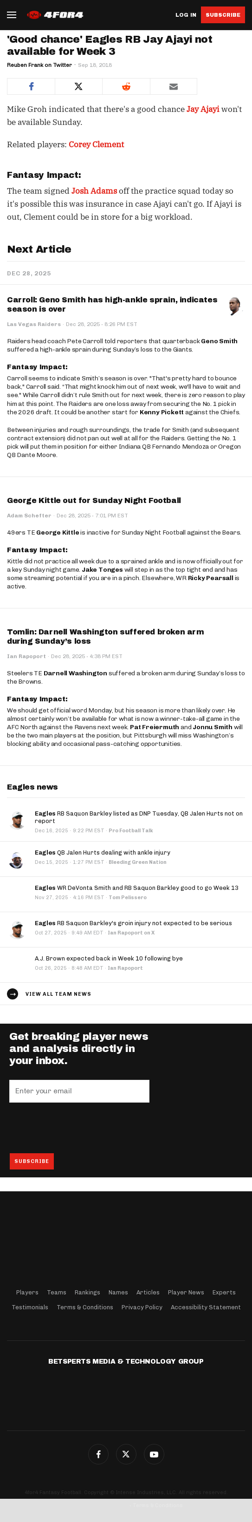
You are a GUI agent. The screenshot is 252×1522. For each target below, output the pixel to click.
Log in (185, 15)
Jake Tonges (102, 570)
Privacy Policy (142, 1307)
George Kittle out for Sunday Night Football (94, 500)
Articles (148, 1292)
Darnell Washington (75, 673)
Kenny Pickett (162, 412)
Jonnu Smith (213, 727)
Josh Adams (94, 191)
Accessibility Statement (206, 1307)
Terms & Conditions (85, 1307)
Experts (224, 1292)
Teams (56, 1292)
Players (27, 1292)
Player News (186, 1292)
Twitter (126, 1454)
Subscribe (223, 15)
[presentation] (79, 1128)
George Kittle (57, 532)
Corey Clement (96, 144)
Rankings (87, 1292)
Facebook (98, 1454)
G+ (154, 1454)
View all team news (58, 994)
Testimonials (30, 1307)
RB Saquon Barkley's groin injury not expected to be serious (133, 923)
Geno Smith (219, 341)
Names (118, 1292)
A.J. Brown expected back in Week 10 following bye (109, 958)
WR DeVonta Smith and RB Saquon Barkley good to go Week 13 (137, 887)
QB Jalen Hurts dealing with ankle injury (102, 852)
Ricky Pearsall (210, 578)
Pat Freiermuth (154, 727)
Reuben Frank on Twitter (39, 65)
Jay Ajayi (203, 109)
